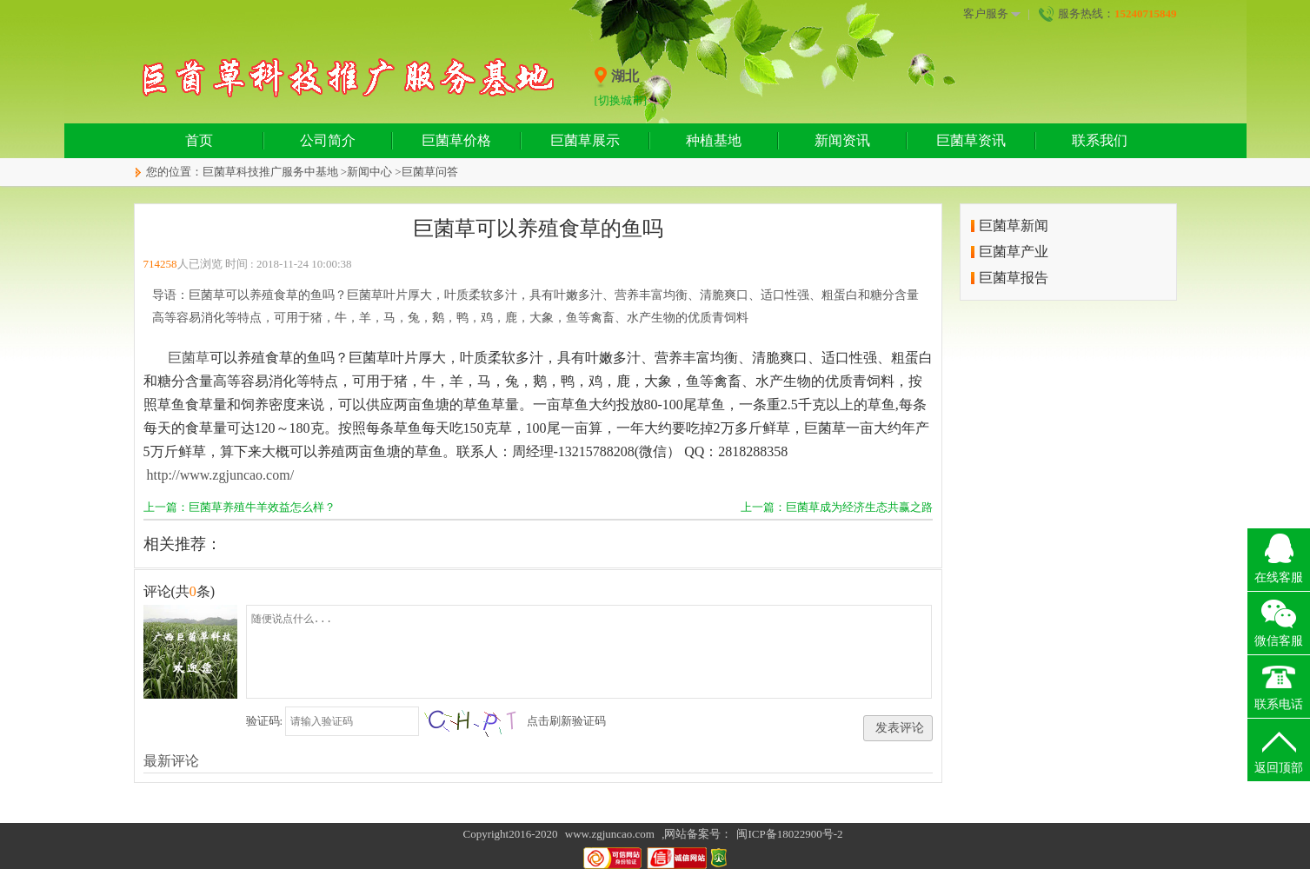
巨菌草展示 (585, 140)
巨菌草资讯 (971, 140)
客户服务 (992, 14)
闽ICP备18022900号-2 (789, 833)
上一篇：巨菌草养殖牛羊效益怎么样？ (239, 507)
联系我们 (1099, 140)
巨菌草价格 (456, 140)
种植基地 (713, 140)
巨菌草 (188, 357)
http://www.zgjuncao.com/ (221, 475)
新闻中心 (369, 171)
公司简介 (328, 140)
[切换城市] (621, 100)
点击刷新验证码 (566, 720)
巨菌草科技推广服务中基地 (270, 171)
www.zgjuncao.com (610, 833)
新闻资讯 (842, 140)
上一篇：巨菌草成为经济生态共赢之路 (837, 507)
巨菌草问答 (430, 171)
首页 (199, 140)
